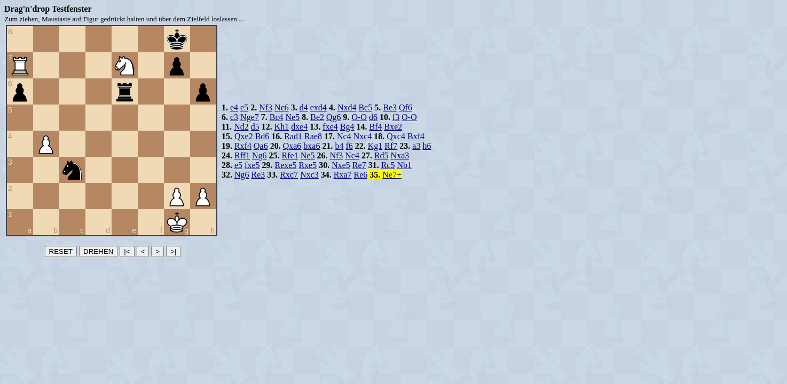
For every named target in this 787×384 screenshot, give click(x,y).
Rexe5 (286, 165)
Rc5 (388, 165)
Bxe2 (393, 126)
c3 (234, 117)
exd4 (318, 107)
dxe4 (299, 126)
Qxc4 (396, 136)
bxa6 (311, 145)
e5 (244, 107)
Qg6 (333, 117)
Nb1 (404, 165)
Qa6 (261, 145)
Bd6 (262, 136)
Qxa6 (292, 145)
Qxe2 (243, 136)
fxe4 (329, 126)
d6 (373, 117)
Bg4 (347, 126)
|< (127, 251)
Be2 (317, 117)
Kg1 (375, 145)
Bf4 (375, 126)
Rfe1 (290, 155)
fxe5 (252, 165)
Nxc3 (309, 174)
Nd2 (241, 126)
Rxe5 (307, 165)
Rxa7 (343, 174)
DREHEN (98, 251)
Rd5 (381, 155)
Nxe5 (341, 165)
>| (173, 251)
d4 (304, 107)
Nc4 (344, 136)
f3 (395, 117)
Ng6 (259, 155)
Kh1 (281, 126)
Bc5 (365, 107)
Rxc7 (289, 174)
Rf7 (390, 145)
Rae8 (313, 136)
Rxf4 (242, 145)
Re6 (361, 174)
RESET (61, 251)
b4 (339, 145)
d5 (255, 126)
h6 (426, 145)
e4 (234, 107)
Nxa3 (400, 155)
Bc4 (277, 117)
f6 (348, 145)
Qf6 (405, 107)
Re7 (359, 165)
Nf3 (265, 107)
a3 (416, 145)
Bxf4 (415, 136)
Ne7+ (392, 174)
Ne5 (293, 117)
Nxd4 (347, 107)
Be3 (390, 107)
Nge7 (249, 117)
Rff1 (242, 155)
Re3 (258, 174)
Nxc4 (362, 136)
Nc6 (281, 107)
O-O (359, 117)
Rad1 (293, 136)
